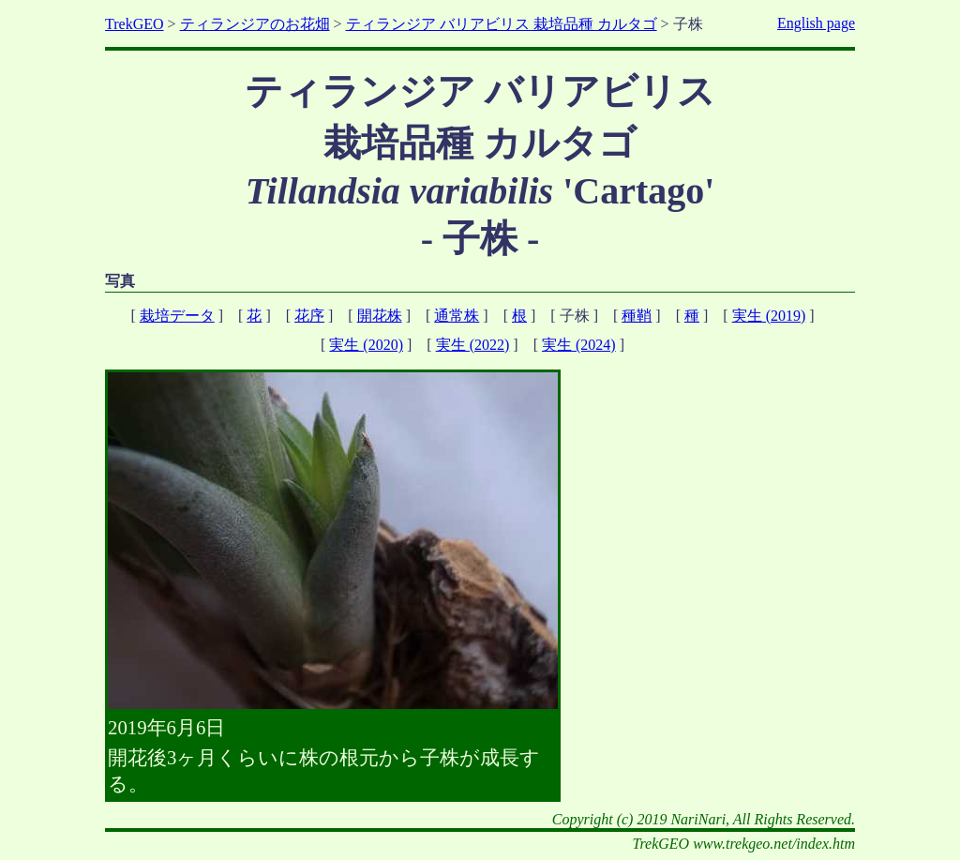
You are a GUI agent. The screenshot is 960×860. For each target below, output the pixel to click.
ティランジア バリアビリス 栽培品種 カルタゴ (501, 24)
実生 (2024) (579, 345)
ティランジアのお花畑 (255, 24)
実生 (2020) (366, 345)
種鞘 (637, 316)
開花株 (379, 316)
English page (816, 23)
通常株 (456, 316)
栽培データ (177, 316)
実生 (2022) (473, 345)
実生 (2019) (769, 316)
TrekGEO (134, 24)
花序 (309, 316)
